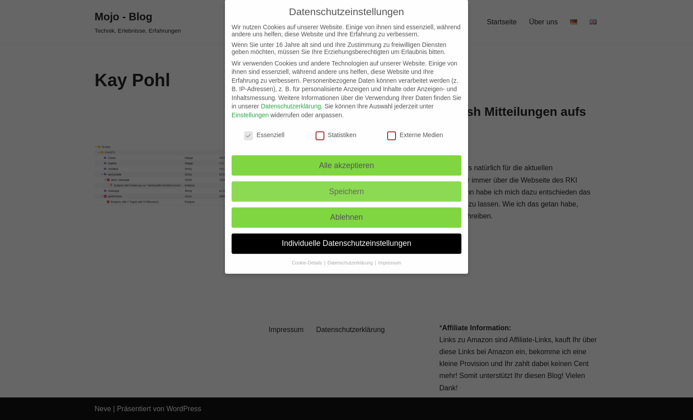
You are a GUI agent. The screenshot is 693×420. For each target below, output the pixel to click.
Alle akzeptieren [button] (346, 157)
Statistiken (336, 127)
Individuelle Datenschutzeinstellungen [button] (346, 235)
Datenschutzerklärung (291, 99)
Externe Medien (415, 127)
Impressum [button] (389, 255)
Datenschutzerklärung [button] (350, 255)
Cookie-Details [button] (307, 255)
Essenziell (264, 127)
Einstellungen (250, 107)
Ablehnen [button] (346, 210)
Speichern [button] (346, 183)
